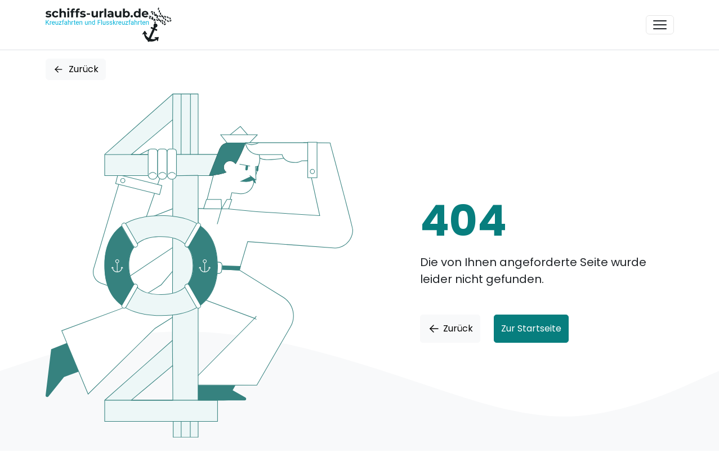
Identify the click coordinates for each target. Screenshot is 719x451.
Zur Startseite (531, 328)
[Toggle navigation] (660, 24)
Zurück (76, 69)
